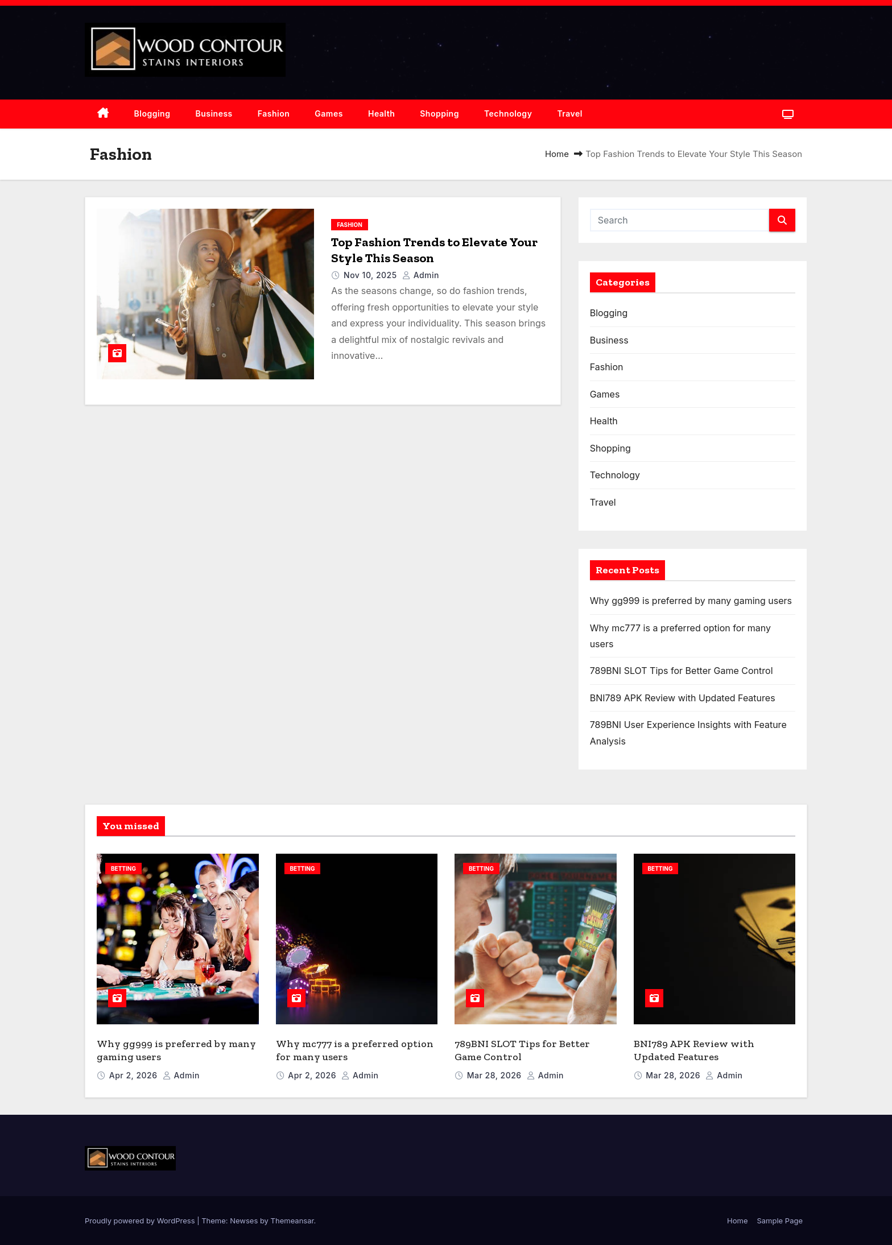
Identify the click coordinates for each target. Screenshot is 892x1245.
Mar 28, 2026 (495, 1075)
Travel (570, 113)
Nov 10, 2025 (371, 275)
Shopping (439, 113)
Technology (508, 113)
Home (557, 153)
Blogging (152, 113)
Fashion (274, 113)
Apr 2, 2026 (134, 1075)
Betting (123, 868)
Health (381, 113)
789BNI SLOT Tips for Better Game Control (681, 670)
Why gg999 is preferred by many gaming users (691, 600)
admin (420, 275)
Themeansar (292, 1220)
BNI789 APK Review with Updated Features (682, 698)
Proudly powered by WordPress (141, 1220)
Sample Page (780, 1220)
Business (213, 113)
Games (329, 113)
